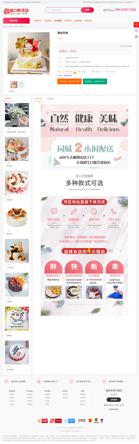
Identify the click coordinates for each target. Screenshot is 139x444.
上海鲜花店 (44, 440)
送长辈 (16, 26)
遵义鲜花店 (30, 440)
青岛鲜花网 (23, 440)
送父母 (12, 404)
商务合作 (82, 404)
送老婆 (12, 397)
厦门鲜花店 (51, 440)
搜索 (87, 10)
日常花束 (65, 394)
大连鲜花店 (16, 440)
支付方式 (82, 401)
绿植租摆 (78, 21)
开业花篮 (47, 21)
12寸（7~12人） (111, 72)
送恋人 (12, 394)
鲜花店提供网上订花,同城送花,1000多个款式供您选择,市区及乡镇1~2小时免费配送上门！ (109, 2)
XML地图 (76, 431)
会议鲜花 (68, 21)
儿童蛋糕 (47, 397)
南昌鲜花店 (37, 440)
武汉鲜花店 (71, 440)
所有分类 (13, 21)
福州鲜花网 (64, 440)
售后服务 (82, 397)
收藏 (10, 91)
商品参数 (50, 99)
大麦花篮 (29, 404)
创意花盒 (65, 397)
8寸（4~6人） (82, 72)
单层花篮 (29, 394)
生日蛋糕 (57, 21)
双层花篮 (29, 397)
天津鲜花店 (92, 440)
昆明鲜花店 (9, 440)
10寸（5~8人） (97, 72)
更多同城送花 (113, 409)
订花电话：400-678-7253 (69, 81)
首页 (4, 26)
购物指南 (82, 394)
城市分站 (88, 21)
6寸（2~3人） (70, 72)
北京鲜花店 (85, 440)
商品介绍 (38, 99)
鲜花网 (129, 438)
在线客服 (114, 400)
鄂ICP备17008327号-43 (67, 431)
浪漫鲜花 (37, 21)
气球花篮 (29, 401)
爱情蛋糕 (47, 394)
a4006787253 (4, 442)
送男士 (47, 404)
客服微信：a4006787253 (95, 81)
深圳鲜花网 (78, 440)
